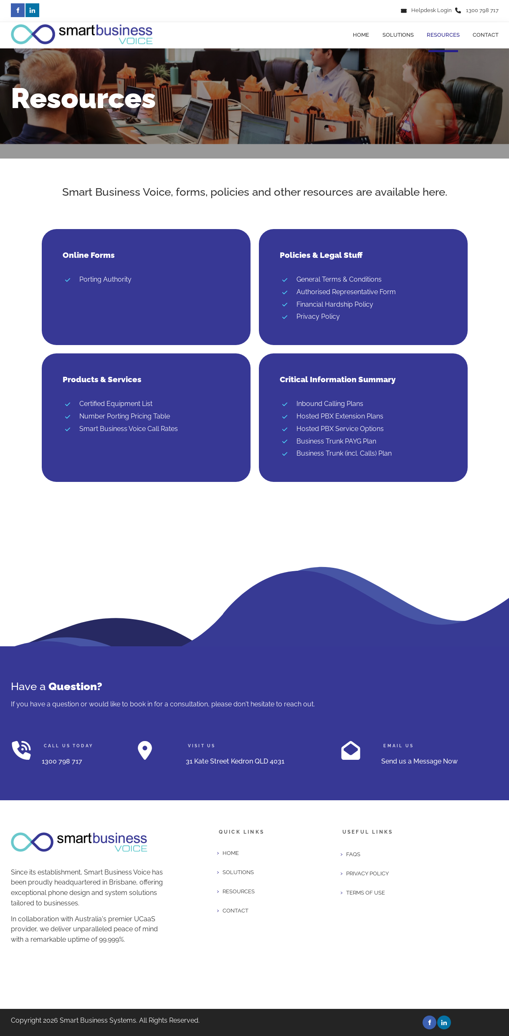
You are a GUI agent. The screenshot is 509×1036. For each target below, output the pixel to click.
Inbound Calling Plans (329, 404)
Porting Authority (105, 279)
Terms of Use (365, 893)
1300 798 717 (482, 10)
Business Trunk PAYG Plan (336, 441)
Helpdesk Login (431, 10)
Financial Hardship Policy (334, 304)
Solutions (398, 35)
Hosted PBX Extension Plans (339, 416)
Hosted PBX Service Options (340, 429)
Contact (486, 35)
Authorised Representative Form (346, 292)
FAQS (353, 854)
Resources (443, 35)
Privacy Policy (318, 316)
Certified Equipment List (115, 404)
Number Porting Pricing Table (124, 416)
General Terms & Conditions (339, 279)
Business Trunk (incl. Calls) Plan (344, 453)
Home (361, 35)
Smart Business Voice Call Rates (128, 429)
